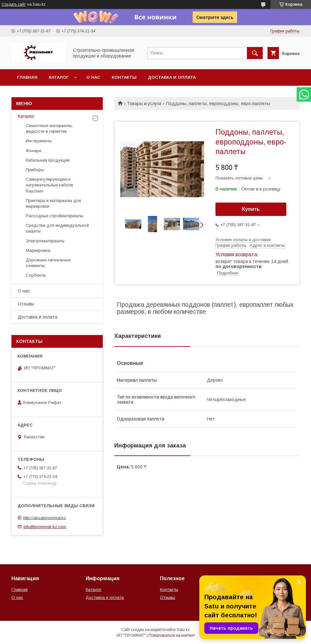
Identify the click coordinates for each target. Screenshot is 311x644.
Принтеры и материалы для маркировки (53, 203)
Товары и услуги (144, 103)
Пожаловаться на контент (172, 635)
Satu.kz (183, 629)
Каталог (59, 77)
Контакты (124, 77)
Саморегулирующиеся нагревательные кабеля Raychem (49, 185)
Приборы (35, 169)
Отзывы (26, 303)
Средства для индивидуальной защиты (57, 228)
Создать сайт (14, 4)
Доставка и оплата (172, 77)
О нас (93, 77)
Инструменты (39, 140)
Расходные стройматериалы (54, 215)
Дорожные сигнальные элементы (48, 263)
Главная (27, 77)
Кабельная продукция (47, 160)
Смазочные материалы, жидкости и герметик (49, 128)
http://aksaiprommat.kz (44, 517)
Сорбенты (36, 275)
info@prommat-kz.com (44, 526)
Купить (251, 209)
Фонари (33, 150)
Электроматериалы (45, 240)
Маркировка (38, 250)
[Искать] (255, 53)
